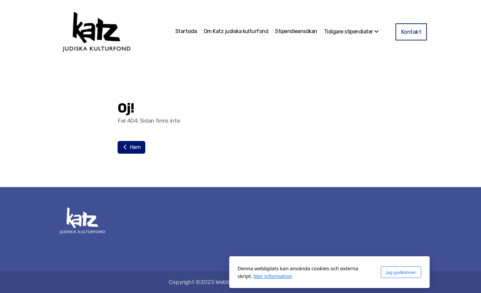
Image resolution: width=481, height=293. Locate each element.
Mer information (184, 276)
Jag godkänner (312, 272)
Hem (131, 147)
